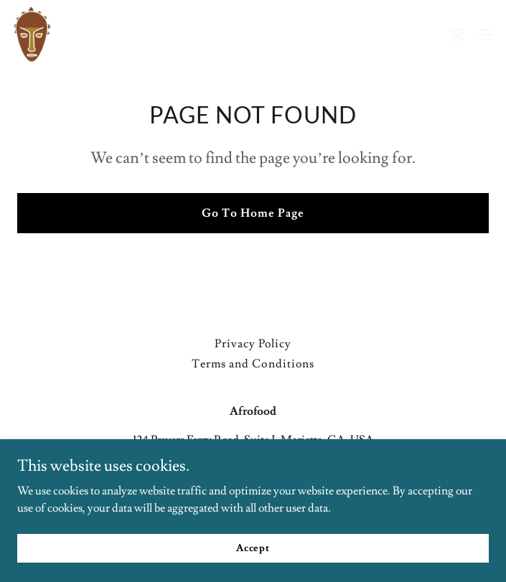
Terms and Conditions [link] (253, 364)
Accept (253, 547)
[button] (486, 34)
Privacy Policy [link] (253, 344)
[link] (32, 34)
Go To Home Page (253, 213)
